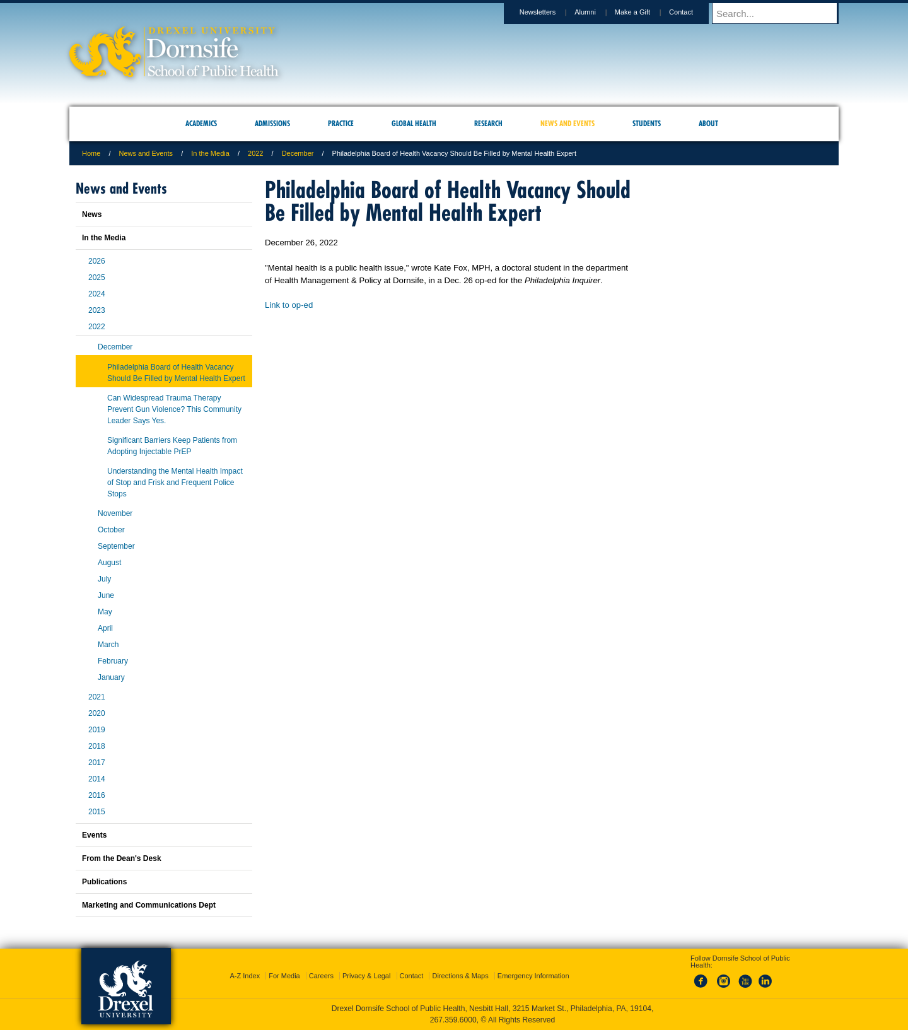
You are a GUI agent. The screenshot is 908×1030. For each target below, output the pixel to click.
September (116, 546)
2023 (96, 310)
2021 (96, 697)
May (105, 611)
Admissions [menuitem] (272, 123)
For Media (284, 976)
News (92, 214)
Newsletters (550, 12)
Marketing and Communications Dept (149, 905)
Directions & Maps (460, 976)
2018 (96, 746)
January (111, 677)
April (105, 628)
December (298, 153)
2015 (96, 811)
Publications (104, 881)
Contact (693, 12)
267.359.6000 (453, 1019)
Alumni (597, 12)
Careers (321, 976)
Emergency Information (533, 976)
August (109, 562)
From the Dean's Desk (121, 858)
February (113, 661)
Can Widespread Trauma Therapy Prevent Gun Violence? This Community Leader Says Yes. (174, 409)
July (104, 579)
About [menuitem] (708, 123)
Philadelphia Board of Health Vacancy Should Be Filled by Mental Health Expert (176, 373)
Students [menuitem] (646, 123)
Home (91, 153)
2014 (96, 779)
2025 (96, 277)
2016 (96, 795)
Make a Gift (644, 12)
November (115, 513)
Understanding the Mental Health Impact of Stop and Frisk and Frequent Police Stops (175, 482)
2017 (96, 762)
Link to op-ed (289, 305)
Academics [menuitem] (201, 123)
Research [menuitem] (488, 123)
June (106, 595)
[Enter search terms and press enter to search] (781, 13)
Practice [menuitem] (341, 123)
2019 (96, 729)
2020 (96, 713)
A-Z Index (245, 976)
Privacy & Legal (366, 976)
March (108, 644)
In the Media (210, 153)
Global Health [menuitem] (414, 123)
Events (94, 835)
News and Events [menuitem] (567, 123)
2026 (96, 261)
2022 (255, 153)
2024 (96, 294)
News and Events (146, 153)
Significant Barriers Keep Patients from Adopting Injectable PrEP (172, 446)
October (111, 529)
